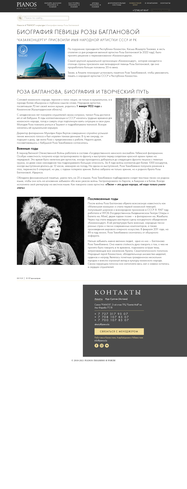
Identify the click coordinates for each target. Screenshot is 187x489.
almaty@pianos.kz (102, 324)
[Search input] (44, 18)
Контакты (166, 3)
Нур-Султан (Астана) (116, 299)
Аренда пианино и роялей (95, 5)
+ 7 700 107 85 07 (112, 320)
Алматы (99, 299)
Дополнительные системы (117, 4)
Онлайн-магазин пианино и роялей (52, 5)
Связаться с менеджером (119, 331)
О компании (151, 3)
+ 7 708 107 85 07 (112, 317)
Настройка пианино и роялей (74, 5)
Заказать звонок (160, 10)
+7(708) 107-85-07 (136, 10)
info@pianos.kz (101, 340)
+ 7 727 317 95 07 (111, 314)
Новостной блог (135, 4)
